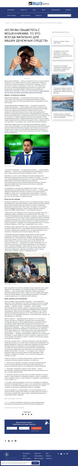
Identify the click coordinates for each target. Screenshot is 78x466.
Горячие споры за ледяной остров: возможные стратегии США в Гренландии (63, 115)
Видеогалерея (25, 15)
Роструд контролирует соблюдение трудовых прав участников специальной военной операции (62, 68)
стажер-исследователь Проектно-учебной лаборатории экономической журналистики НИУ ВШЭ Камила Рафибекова (24, 403)
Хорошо (35, 463)
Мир (34, 10)
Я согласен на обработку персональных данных (35, 431)
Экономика (10, 10)
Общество (23, 10)
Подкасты (38, 15)
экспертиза (8, 407)
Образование (55, 10)
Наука (43, 10)
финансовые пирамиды (17, 407)
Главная (7, 23)
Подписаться (36, 428)
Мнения (68, 10)
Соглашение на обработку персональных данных (12, 460)
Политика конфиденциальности (10, 457)
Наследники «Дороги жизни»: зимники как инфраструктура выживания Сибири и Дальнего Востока (63, 90)
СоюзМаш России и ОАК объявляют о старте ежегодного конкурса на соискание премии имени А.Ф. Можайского (62, 54)
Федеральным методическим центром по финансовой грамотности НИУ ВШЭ (27, 91)
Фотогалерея (11, 15)
